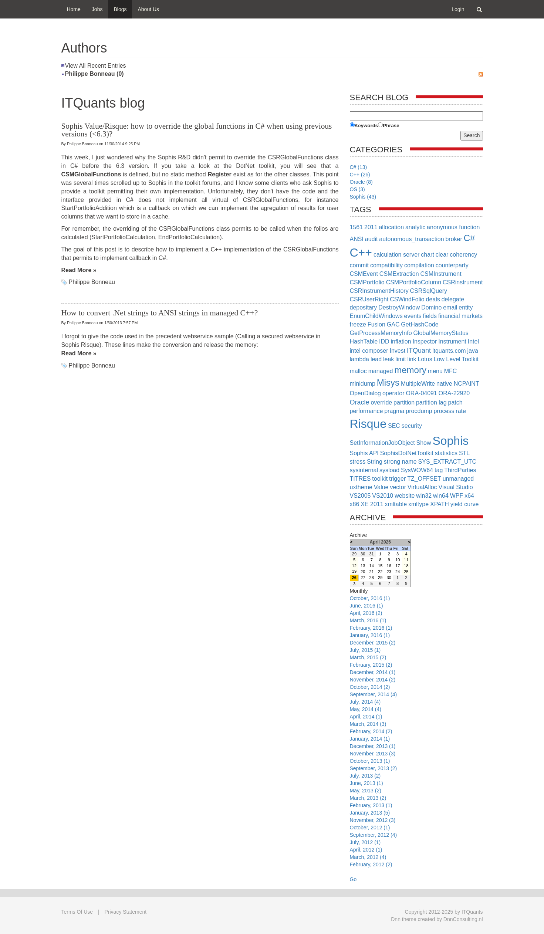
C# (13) (358, 167)
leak (388, 359)
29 (354, 554)
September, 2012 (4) (373, 835)
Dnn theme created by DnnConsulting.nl (437, 919)
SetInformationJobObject (382, 443)
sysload (389, 470)
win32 (424, 496)
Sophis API (364, 453)
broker (453, 239)
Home (74, 9)
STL (464, 453)
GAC (393, 324)
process (443, 411)
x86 (354, 504)
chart (427, 254)
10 (397, 560)
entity (466, 307)
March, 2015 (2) (368, 657)
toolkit (380, 479)
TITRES (360, 479)
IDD (384, 341)
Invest (397, 351)
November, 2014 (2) (373, 680)
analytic (415, 227)
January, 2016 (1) (370, 635)
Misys (388, 383)
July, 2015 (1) (365, 650)
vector (398, 487)
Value (381, 487)
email (450, 307)
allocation (391, 227)
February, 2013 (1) (371, 805)
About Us (148, 9)
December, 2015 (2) (373, 643)
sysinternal (364, 470)
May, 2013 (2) (365, 790)
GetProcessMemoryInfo (381, 333)
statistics (446, 453)
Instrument (452, 341)
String (374, 461)
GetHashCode (419, 324)
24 (397, 571)
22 (380, 571)
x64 (469, 496)
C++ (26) (360, 174)
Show (423, 443)
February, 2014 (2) (371, 731)
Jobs (97, 9)
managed (380, 371)
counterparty (452, 265)
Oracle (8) (361, 182)
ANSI (357, 239)
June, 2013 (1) (366, 783)
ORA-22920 (454, 393)
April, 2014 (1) (366, 717)
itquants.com (449, 351)
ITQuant (419, 350)
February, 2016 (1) (371, 628)
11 (406, 560)
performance (366, 411)
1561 (356, 227)
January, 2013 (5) (370, 813)
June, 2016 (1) (366, 606)
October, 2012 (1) (370, 827)
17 (397, 566)
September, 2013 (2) (373, 768)
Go (353, 879)
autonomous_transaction (411, 239)
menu (435, 371)
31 (371, 554)
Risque (368, 423)
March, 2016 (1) (368, 620)
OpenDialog (365, 393)
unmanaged (458, 479)
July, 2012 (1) (365, 842)
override (381, 402)
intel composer (369, 351)
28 (371, 577)
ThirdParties (460, 470)
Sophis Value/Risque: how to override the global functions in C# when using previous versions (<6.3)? (196, 130)
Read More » (79, 270)
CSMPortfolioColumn (413, 282)
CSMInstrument (440, 274)
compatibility (386, 265)
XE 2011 (372, 504)
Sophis (450, 440)
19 (354, 571)
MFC (450, 371)
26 (354, 577)
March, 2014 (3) (368, 724)
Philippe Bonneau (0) (94, 74)
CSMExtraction (399, 274)
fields (430, 316)
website (405, 496)
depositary (363, 307)
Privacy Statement (126, 912)
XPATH (439, 504)
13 (363, 566)
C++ (361, 252)
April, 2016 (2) (366, 613)
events (413, 316)
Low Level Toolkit (456, 359)
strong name (400, 461)
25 (406, 571)
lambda (359, 359)
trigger (397, 479)
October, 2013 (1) (370, 761)
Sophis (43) (363, 197)
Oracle (359, 402)
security (412, 426)
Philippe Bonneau (92, 282)
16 (389, 566)
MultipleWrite (418, 383)
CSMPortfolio (367, 282)
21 (371, 571)
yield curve (464, 504)
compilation (419, 265)
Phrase (391, 125)
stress (358, 461)
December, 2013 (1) (373, 746)
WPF (456, 496)
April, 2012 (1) (366, 850)
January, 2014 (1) (370, 739)
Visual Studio (456, 487)
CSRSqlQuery (428, 291)
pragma (394, 411)
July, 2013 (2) (365, 776)
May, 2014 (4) (365, 709)
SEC (394, 426)
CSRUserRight (369, 299)
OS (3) (357, 189)
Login (458, 9)
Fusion (376, 324)
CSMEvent (364, 274)
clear (442, 254)
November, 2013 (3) (373, 754)
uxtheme (361, 487)
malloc (358, 371)
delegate (453, 299)
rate (461, 411)
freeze (358, 324)
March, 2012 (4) (368, 857)
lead (376, 359)
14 (371, 566)
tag (439, 470)
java (472, 351)
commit (359, 265)
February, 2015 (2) (371, 665)
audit (371, 239)
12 (354, 566)
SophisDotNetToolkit (406, 453)
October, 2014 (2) (370, 687)
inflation (401, 341)
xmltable (396, 504)
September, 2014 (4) (373, 694)
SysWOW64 (417, 470)
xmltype (418, 504)
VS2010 (382, 496)
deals (433, 299)
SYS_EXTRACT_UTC (447, 461)
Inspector (425, 341)
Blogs (120, 9)
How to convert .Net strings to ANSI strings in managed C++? (159, 312)
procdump (419, 411)
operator (393, 393)
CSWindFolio (407, 299)
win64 (441, 496)
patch (455, 402)
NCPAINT (466, 383)
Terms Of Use (77, 912)
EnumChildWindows (376, 316)
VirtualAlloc (422, 487)
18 (406, 566)
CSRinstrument (463, 282)
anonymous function (453, 227)
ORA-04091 (421, 393)
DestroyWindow (399, 307)
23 (389, 571)
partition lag (431, 402)
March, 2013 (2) (368, 798)
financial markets (460, 316)
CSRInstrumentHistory (379, 291)
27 (363, 577)
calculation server (397, 254)
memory (410, 370)
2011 (371, 227)
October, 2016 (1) (370, 598)
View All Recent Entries (95, 65)
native (444, 383)
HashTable (364, 341)
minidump (362, 383)
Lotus (425, 359)
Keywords (366, 125)
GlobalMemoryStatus (440, 333)
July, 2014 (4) (365, 702)
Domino (431, 307)
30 (363, 554)
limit (400, 359)
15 (380, 566)
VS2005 (360, 496)
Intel (473, 341)
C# (469, 238)
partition (404, 402)
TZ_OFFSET (424, 479)
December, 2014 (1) (373, 672)
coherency (463, 254)
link (412, 359)
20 (363, 571)
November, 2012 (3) (373, 820)
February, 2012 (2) (371, 864)
